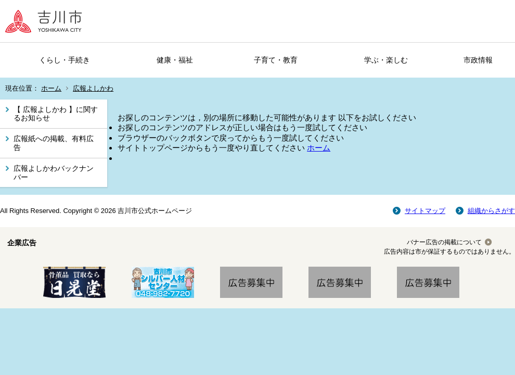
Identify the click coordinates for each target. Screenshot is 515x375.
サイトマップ (425, 211)
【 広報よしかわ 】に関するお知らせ (56, 113)
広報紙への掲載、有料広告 (54, 143)
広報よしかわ (93, 88)
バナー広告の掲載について (444, 242)
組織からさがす (491, 211)
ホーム (51, 88)
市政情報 (478, 60)
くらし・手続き (64, 60)
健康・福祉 (175, 60)
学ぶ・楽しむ (386, 60)
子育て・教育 (276, 60)
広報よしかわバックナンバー (54, 172)
